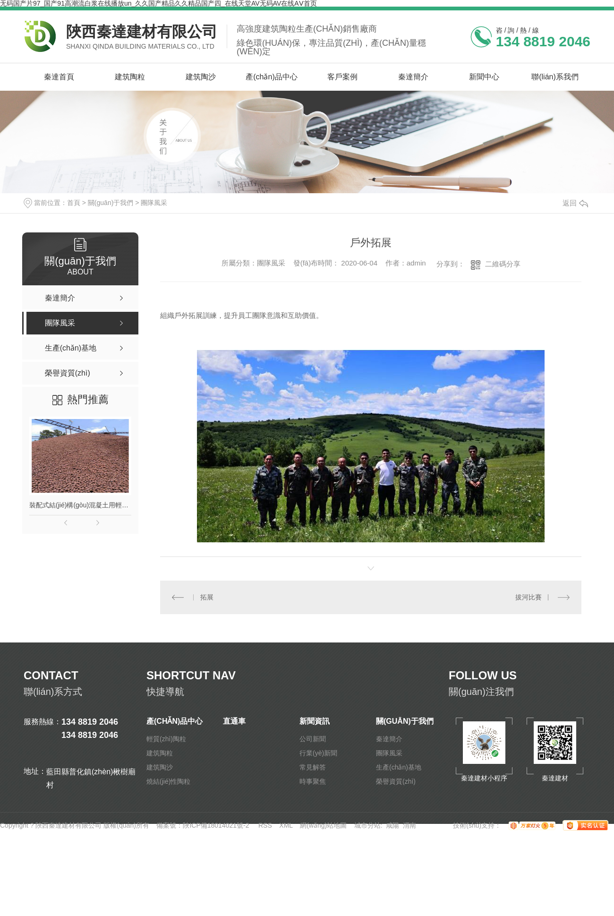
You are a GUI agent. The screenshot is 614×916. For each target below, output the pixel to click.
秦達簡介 (413, 77)
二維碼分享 (502, 264)
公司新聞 (312, 739)
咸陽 (392, 825)
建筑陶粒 (130, 77)
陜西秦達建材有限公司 (141, 31)
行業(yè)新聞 (318, 753)
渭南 (409, 825)
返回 (575, 203)
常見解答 (312, 767)
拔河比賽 (528, 597)
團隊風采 (154, 202)
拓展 (206, 597)
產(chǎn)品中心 (271, 77)
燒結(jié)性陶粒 (168, 781)
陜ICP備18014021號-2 (216, 825)
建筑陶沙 (201, 77)
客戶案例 (342, 77)
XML (285, 825)
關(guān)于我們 (110, 202)
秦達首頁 (59, 77)
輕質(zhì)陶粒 (166, 739)
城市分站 (367, 825)
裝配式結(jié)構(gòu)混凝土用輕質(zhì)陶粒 (80, 505)
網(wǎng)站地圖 (323, 825)
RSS (265, 825)
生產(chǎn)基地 (398, 767)
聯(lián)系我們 (555, 77)
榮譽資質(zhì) (396, 781)
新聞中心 (484, 77)
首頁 (73, 202)
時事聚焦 (312, 781)
